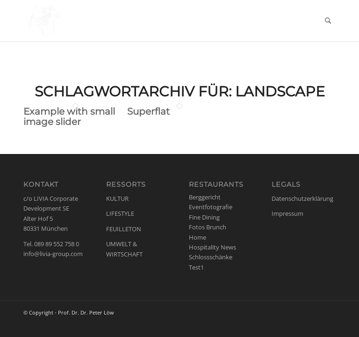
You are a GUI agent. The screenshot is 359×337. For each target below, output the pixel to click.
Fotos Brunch (207, 227)
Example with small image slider (69, 116)
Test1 (196, 267)
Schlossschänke (210, 257)
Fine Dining (204, 217)
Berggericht (205, 197)
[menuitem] (328, 20)
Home (197, 237)
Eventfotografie (210, 207)
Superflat (148, 111)
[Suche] (328, 20)
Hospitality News (212, 247)
